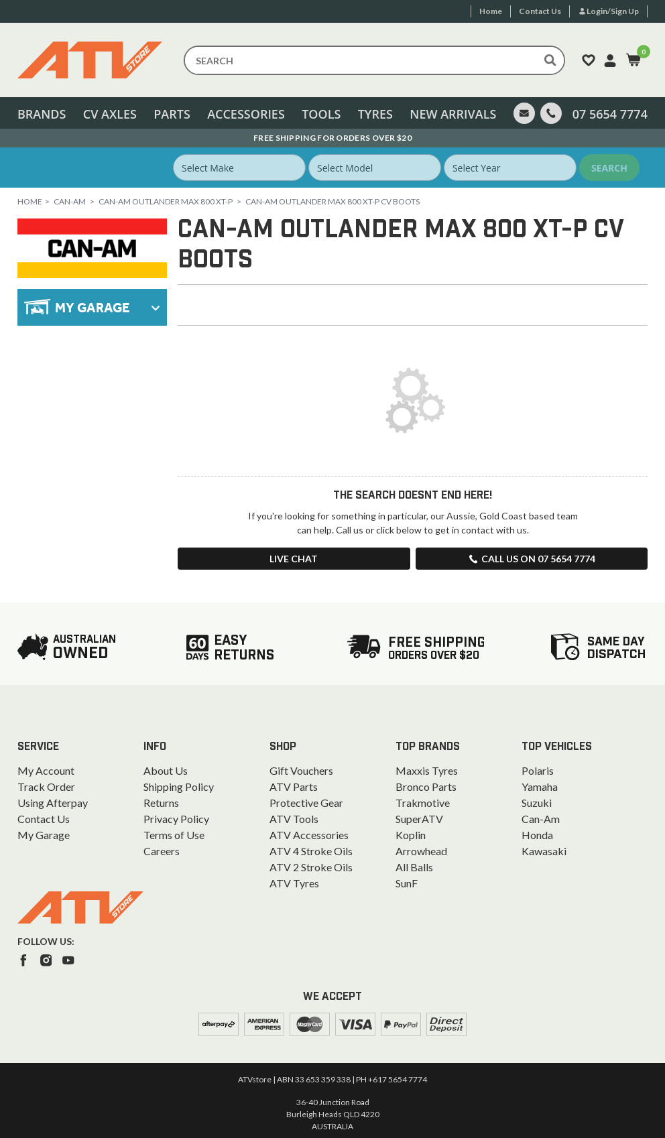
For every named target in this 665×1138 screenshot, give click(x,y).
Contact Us (43, 818)
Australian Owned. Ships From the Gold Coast (333, 138)
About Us (165, 770)
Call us (531, 559)
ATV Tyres (294, 883)
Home (29, 201)
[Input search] (374, 60)
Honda (537, 834)
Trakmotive (423, 802)
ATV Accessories (309, 834)
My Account (45, 770)
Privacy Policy (176, 818)
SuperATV (419, 818)
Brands (41, 114)
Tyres (375, 114)
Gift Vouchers (301, 770)
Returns (161, 802)
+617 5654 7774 (397, 1079)
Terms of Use (173, 834)
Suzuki (537, 802)
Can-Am (69, 201)
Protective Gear (306, 802)
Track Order (46, 786)
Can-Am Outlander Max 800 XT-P (165, 201)
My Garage (43, 834)
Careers (161, 850)
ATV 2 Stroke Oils (311, 867)
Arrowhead (421, 850)
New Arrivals (453, 114)
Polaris (538, 770)
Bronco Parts (426, 786)
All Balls (414, 867)
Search (609, 168)
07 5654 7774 (610, 114)
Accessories (246, 114)
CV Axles (110, 114)
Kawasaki (544, 850)
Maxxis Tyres (427, 770)
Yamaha (540, 786)
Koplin (411, 834)
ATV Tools (293, 818)
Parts (172, 114)
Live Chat (293, 558)
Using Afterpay (52, 802)
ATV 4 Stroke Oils (311, 850)
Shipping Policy (178, 786)
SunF (407, 883)
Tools (321, 114)
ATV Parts (293, 786)
